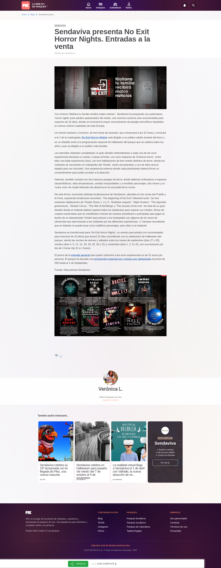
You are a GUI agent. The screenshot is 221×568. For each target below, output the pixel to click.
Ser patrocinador (178, 518)
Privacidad (175, 531)
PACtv (101, 531)
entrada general (80, 255)
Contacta (174, 522)
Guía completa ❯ (104, 563)
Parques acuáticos (136, 522)
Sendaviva (60, 25)
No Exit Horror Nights (94, 137)
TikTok (101, 522)
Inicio (24, 14)
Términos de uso (178, 526)
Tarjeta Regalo (134, 531)
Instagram (103, 526)
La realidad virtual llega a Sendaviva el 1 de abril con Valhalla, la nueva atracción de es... (129, 470)
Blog (33, 14)
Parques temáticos (136, 518)
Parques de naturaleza (138, 526)
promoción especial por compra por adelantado (122, 259)
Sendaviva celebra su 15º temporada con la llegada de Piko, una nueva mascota (54, 470)
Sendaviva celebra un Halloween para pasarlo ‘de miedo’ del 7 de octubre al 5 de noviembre (91, 472)
